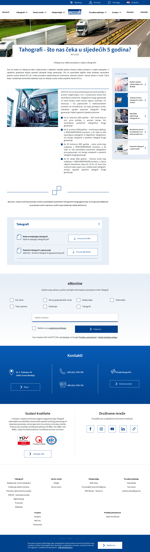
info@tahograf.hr (123, 375)
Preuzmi (83, 239)
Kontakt (144, 12)
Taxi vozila (131, 490)
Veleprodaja (57, 12)
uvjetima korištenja (57, 331)
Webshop (78, 2)
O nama (115, 12)
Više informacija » (65, 547)
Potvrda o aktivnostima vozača (18, 494)
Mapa (26, 390)
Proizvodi (19, 506)
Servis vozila (38, 12)
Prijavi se (97, 332)
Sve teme (17, 302)
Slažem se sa (49, 331)
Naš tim (37, 524)
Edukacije (50, 309)
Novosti (5, 12)
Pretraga (116, 2)
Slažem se (110, 545)
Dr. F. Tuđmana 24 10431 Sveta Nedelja (25, 377)
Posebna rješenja (96, 12)
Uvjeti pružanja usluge (107, 340)
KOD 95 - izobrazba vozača (18, 498)
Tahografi (20, 12)
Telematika (118, 302)
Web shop (94, 486)
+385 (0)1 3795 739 (75, 388)
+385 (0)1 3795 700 (75, 375)
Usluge (56, 486)
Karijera (37, 520)
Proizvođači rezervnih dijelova (94, 490)
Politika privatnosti (112, 516)
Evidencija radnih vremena (18, 490)
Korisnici (97, 2)
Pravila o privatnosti (88, 340)
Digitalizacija (18, 502)
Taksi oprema (19, 309)
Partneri (130, 12)
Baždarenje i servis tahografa (18, 486)
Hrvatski (134, 2)
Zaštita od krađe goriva (131, 494)
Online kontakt (125, 387)
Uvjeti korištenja (112, 520)
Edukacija (18, 510)
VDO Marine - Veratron (94, 494)
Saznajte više (38, 457)
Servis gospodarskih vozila (58, 302)
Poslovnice (37, 528)
